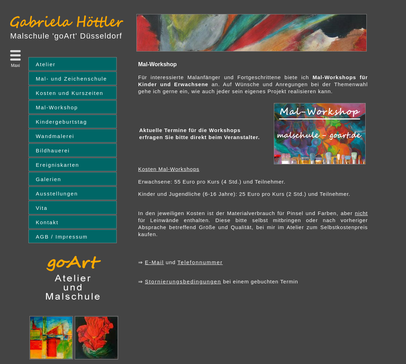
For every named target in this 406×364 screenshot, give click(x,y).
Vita (42, 208)
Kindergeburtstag (61, 122)
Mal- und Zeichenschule (71, 79)
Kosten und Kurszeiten (69, 93)
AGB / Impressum (62, 237)
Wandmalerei (55, 136)
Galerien (48, 179)
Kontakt (47, 222)
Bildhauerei (53, 150)
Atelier (46, 64)
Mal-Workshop (57, 107)
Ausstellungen (57, 194)
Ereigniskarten (57, 165)
